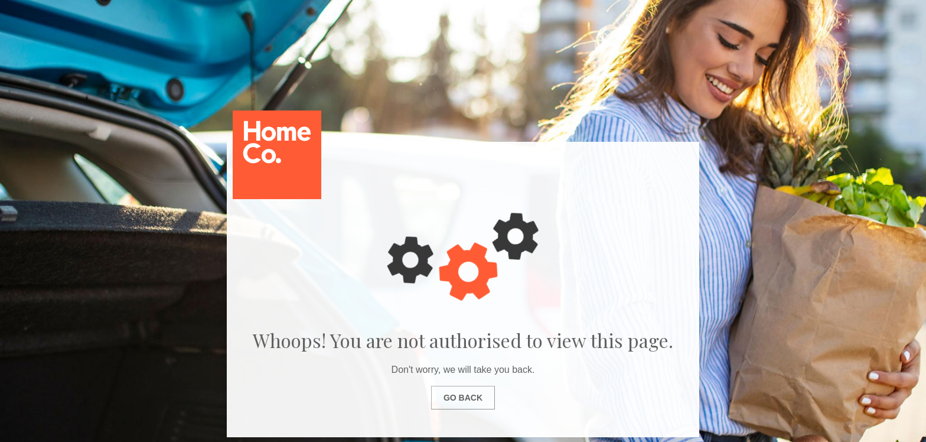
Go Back (463, 397)
